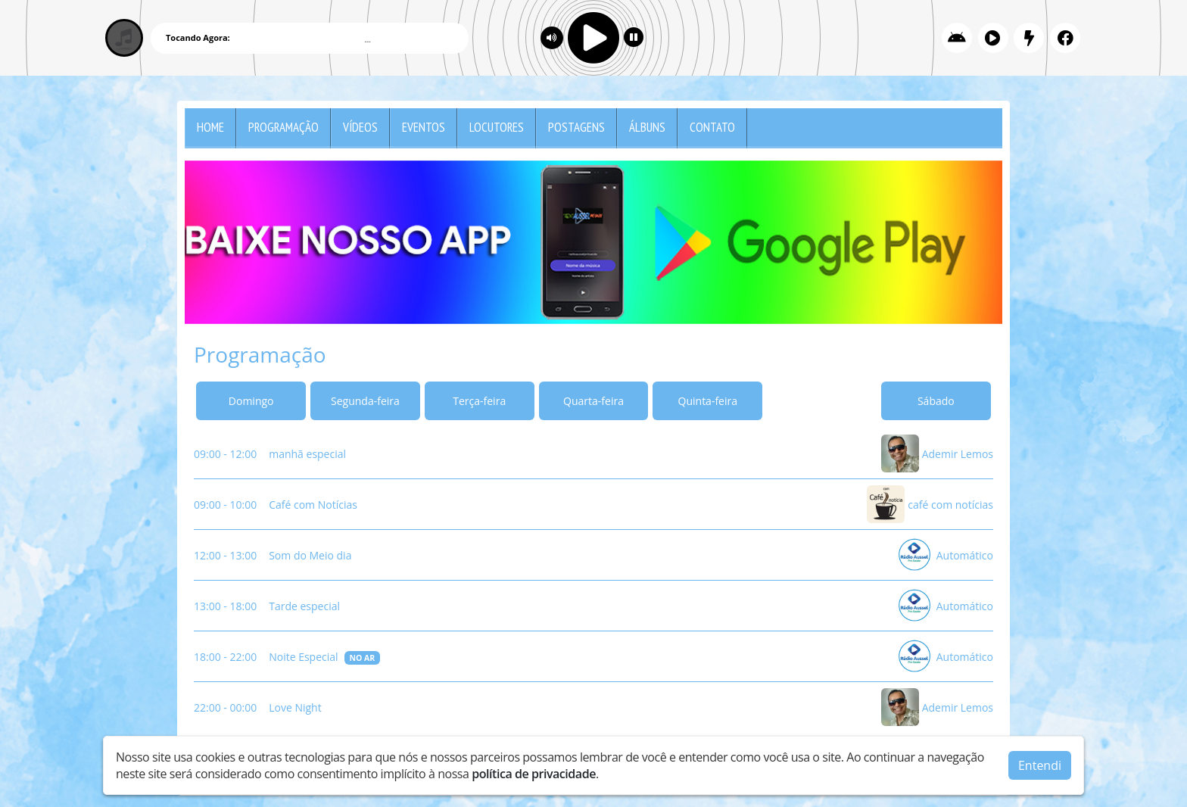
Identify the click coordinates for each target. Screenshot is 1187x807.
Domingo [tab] (251, 401)
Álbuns (647, 127)
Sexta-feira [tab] (822, 401)
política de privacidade (534, 773)
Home (210, 127)
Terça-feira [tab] (479, 401)
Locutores (496, 127)
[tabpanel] (593, 580)
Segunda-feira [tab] (365, 401)
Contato (712, 127)
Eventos (423, 127)
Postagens (576, 127)
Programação (283, 127)
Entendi (1039, 765)
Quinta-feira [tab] (707, 401)
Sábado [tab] (936, 401)
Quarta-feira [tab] (593, 401)
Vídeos (360, 127)
